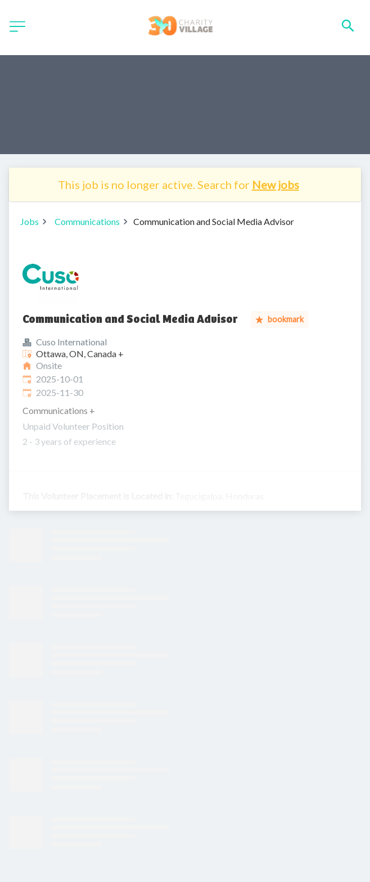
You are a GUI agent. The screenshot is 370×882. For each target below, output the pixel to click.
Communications (87, 221)
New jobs (275, 184)
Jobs (29, 221)
